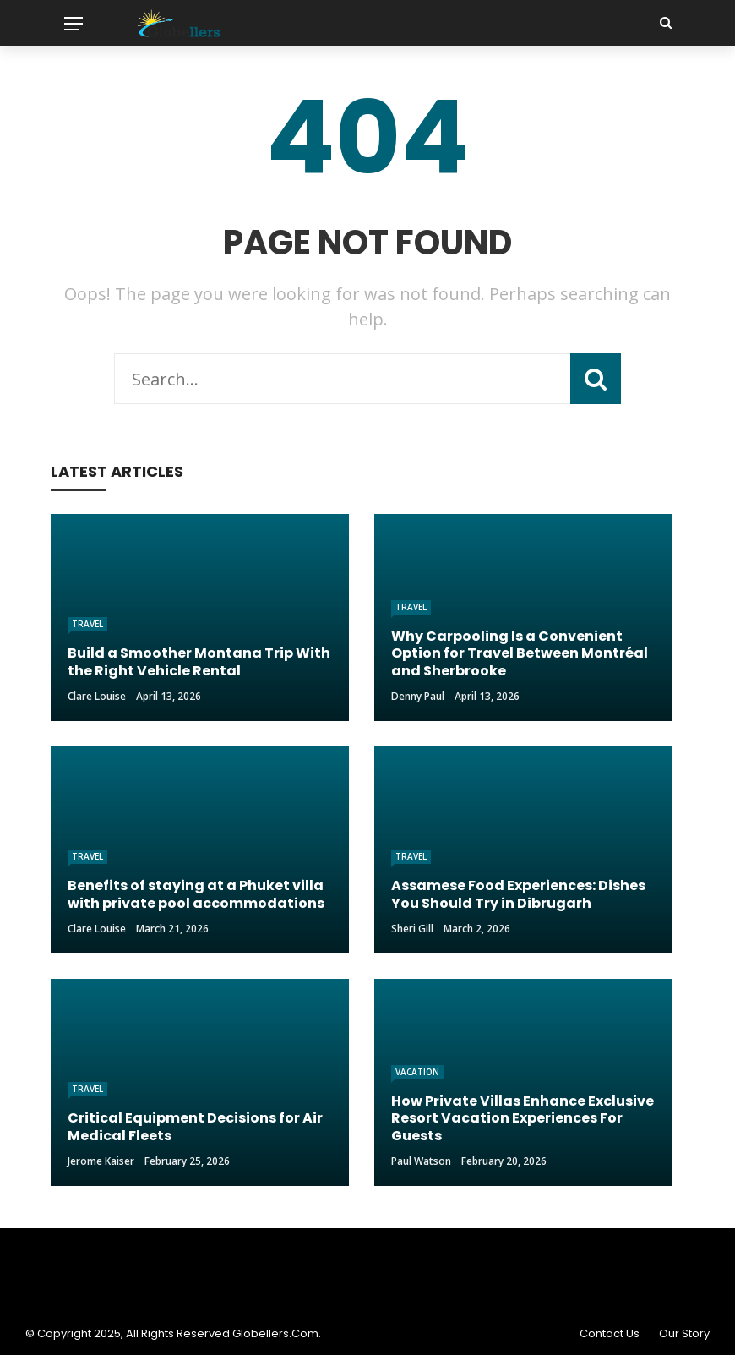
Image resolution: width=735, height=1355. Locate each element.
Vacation (417, 1072)
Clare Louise (97, 696)
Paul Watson (421, 1161)
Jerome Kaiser (101, 1161)
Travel (87, 624)
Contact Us (610, 1333)
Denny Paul (417, 696)
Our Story (684, 1333)
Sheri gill (412, 928)
